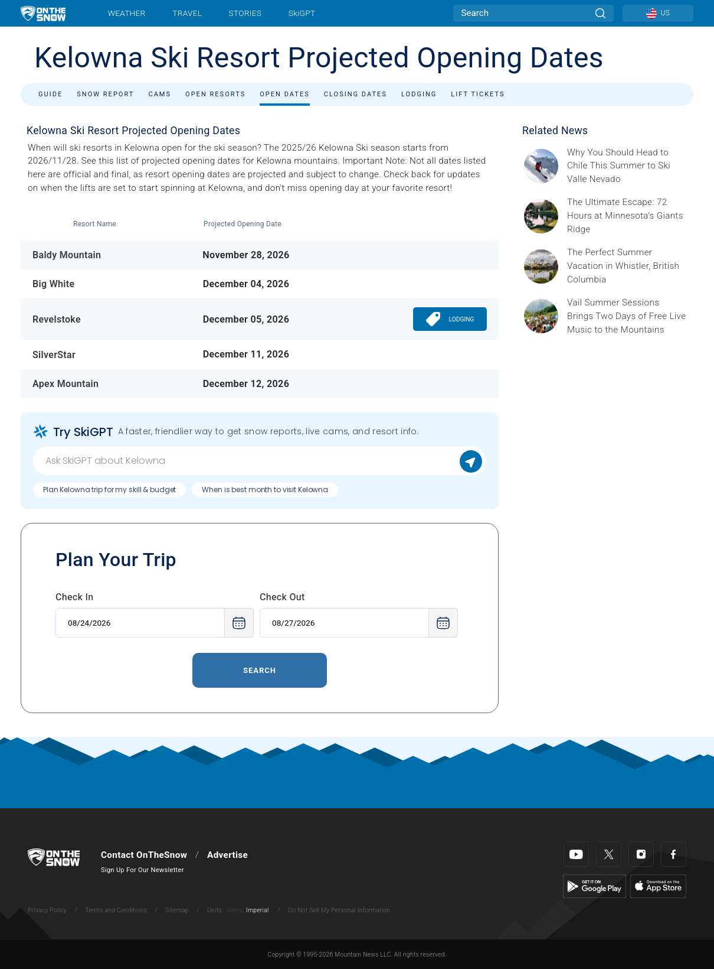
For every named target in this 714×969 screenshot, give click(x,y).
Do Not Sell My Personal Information (339, 910)
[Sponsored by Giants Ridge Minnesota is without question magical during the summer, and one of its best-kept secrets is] (626, 216)
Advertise (227, 855)
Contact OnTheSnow (144, 855)
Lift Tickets (478, 94)
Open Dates (285, 94)
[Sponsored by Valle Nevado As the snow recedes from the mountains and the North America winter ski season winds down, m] (626, 166)
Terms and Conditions (115, 910)
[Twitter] (608, 854)
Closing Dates (355, 94)
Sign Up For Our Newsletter (142, 870)
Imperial (257, 910)
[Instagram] (641, 854)
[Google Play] (594, 885)
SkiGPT (302, 13)
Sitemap (177, 910)
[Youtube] (576, 854)
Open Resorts (215, 94)
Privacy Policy (47, 910)
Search (259, 670)
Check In (74, 597)
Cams (159, 94)
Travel (187, 13)
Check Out (282, 597)
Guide (50, 94)
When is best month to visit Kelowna (265, 489)
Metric (235, 910)
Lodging (419, 94)
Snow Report (105, 94)
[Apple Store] (658, 885)
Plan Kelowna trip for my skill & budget (109, 489)
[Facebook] (673, 854)
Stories (245, 13)
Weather (127, 13)
